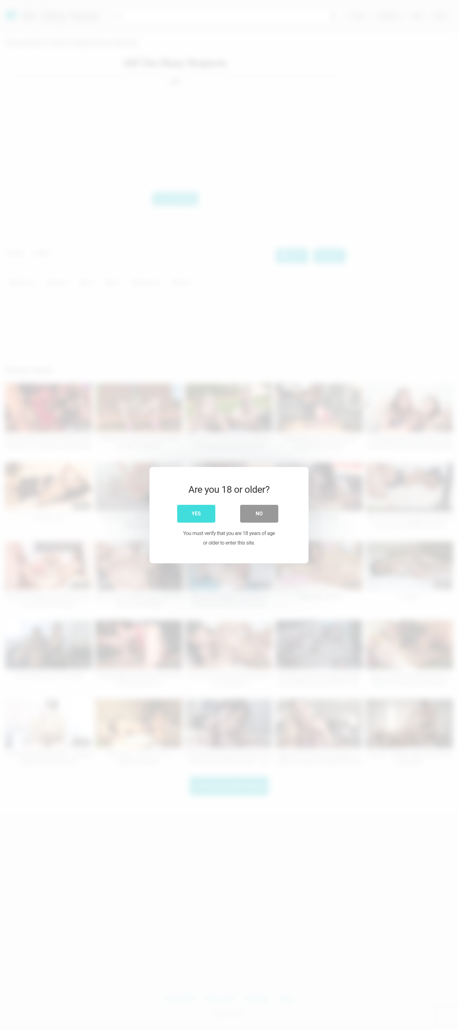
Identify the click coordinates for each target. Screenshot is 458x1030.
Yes (196, 513)
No (259, 513)
